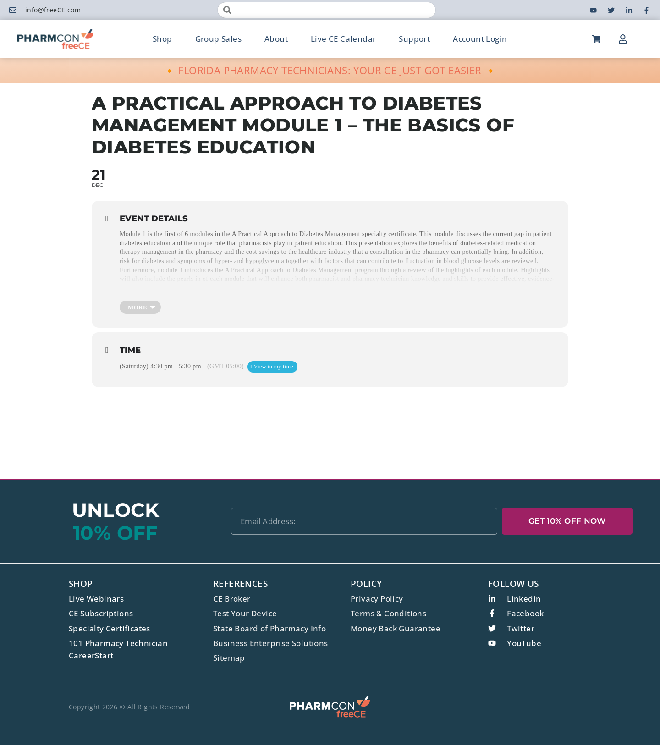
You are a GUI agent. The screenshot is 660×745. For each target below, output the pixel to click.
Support (414, 38)
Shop (162, 38)
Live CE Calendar (343, 38)
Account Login (480, 38)
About (276, 38)
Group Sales (218, 38)
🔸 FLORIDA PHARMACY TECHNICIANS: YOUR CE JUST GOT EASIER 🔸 (330, 70)
